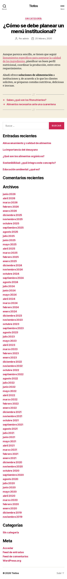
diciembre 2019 (12, 512)
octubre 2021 (11, 420)
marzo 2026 (10, 202)
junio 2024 (9, 290)
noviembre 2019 (12, 516)
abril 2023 (9, 344)
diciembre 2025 (12, 215)
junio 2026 (9, 194)
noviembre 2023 (13, 319)
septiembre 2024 (13, 277)
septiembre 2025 (13, 227)
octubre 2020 (11, 470)
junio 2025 (9, 240)
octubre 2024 (11, 273)
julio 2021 (8, 432)
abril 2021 (9, 445)
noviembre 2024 (13, 269)
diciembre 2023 (12, 315)
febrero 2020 (11, 504)
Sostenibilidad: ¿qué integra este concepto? (29, 162)
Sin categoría (33, 18)
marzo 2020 (10, 500)
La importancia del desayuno (20, 149)
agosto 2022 (10, 378)
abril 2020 (9, 495)
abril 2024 (9, 298)
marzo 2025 (10, 252)
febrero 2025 (11, 256)
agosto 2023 (10, 332)
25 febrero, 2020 (43, 38)
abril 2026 (9, 198)
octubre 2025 (11, 223)
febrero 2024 (11, 307)
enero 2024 (10, 311)
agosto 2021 (10, 428)
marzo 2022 (10, 399)
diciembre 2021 (12, 412)
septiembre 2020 (13, 474)
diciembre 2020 (12, 462)
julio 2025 (9, 236)
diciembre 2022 (12, 361)
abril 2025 (9, 248)
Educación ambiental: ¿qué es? (21, 169)
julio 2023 (9, 336)
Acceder (8, 548)
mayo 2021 (9, 441)
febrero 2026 (11, 206)
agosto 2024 (10, 282)
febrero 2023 (11, 353)
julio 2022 (8, 382)
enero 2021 (9, 458)
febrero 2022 (11, 403)
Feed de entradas (13, 552)
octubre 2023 (11, 324)
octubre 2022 (11, 370)
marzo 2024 (10, 303)
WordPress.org (12, 560)
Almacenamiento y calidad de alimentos (27, 143)
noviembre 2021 (12, 416)
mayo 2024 (10, 294)
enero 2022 (10, 407)
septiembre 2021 (13, 424)
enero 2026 (10, 210)
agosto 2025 (10, 231)
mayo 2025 (10, 244)
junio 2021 (9, 437)
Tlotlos (33, 5)
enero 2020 (10, 508)
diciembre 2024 (12, 265)
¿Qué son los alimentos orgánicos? (23, 156)
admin (26, 38)
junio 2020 (9, 487)
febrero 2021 (10, 453)
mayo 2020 (10, 491)
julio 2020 (9, 483)
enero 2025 (10, 261)
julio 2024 (9, 286)
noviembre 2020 (13, 466)
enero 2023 (10, 357)
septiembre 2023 (13, 328)
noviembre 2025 (13, 219)
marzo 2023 (10, 349)
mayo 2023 (10, 340)
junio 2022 (9, 386)
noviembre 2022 (13, 365)
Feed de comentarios (15, 556)
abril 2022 (9, 395)
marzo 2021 (10, 449)
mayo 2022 (9, 391)
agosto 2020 (10, 479)
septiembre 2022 (13, 374)
